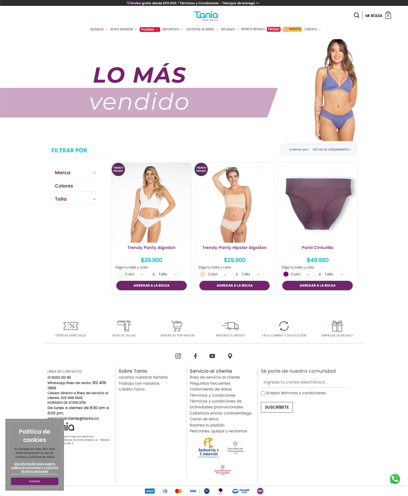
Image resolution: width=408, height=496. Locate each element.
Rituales (230, 29)
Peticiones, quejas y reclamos (218, 431)
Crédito (313, 29)
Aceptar (34, 481)
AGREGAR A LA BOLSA (151, 285)
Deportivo (173, 29)
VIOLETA (292, 29)
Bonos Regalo (253, 29)
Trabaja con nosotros (139, 383)
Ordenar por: (299, 149)
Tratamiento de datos (211, 389)
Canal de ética (204, 419)
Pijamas (150, 29)
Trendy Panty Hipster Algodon (234, 248)
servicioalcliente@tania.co (73, 418)
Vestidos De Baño (202, 29)
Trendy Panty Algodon (151, 248)
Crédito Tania (132, 389)
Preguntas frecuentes (210, 383)
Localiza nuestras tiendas (143, 377)
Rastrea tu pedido (207, 425)
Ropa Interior (124, 29)
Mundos (99, 29)
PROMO (273, 29)
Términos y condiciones (213, 395)
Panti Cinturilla (317, 248)
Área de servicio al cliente (215, 377)
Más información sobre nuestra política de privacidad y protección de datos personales (34, 467)
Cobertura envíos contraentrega (221, 413)
